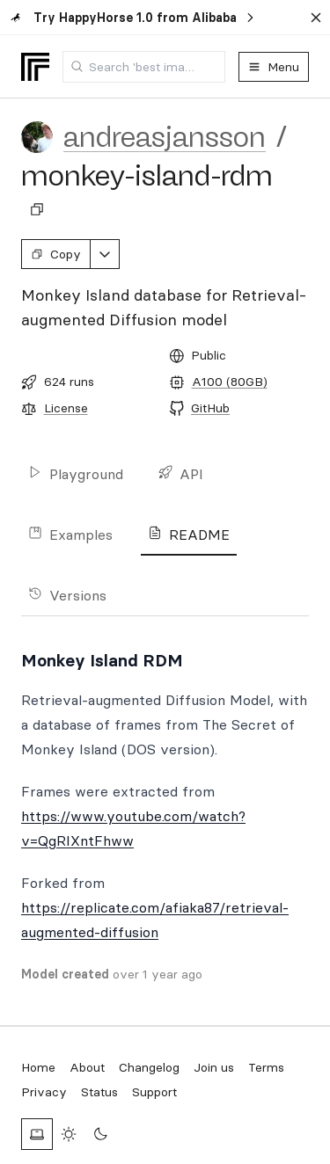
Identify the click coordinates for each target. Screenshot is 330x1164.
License (66, 408)
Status (99, 1092)
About (87, 1067)
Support (154, 1092)
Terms (266, 1067)
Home (38, 1067)
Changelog (149, 1067)
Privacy (44, 1092)
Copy (56, 254)
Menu (273, 67)
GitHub (210, 408)
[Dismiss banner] (315, 17)
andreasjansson (164, 137)
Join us (214, 1067)
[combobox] (143, 67)
